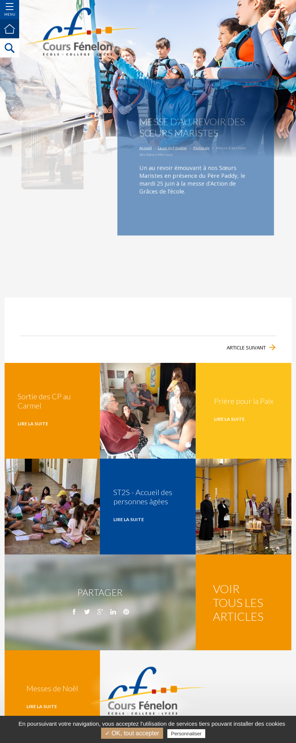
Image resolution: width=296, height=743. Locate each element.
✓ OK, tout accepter (132, 733)
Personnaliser (186, 733)
